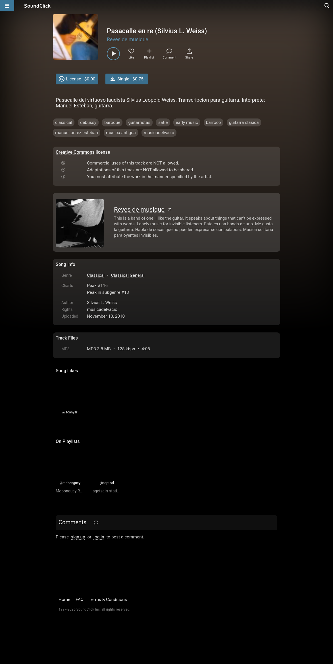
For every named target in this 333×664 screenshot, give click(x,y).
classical (63, 122)
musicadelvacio (159, 132)
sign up (78, 537)
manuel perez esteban (76, 132)
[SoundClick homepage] (37, 6)
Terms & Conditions (108, 599)
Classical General (128, 275)
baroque (112, 122)
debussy (88, 122)
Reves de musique (127, 39)
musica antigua (121, 132)
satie (163, 122)
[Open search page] (327, 5)
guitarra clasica (244, 122)
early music (187, 122)
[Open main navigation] (7, 5)
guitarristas (139, 122)
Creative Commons (75, 152)
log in (98, 537)
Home (64, 599)
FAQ (80, 599)
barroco (213, 122)
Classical (96, 275)
